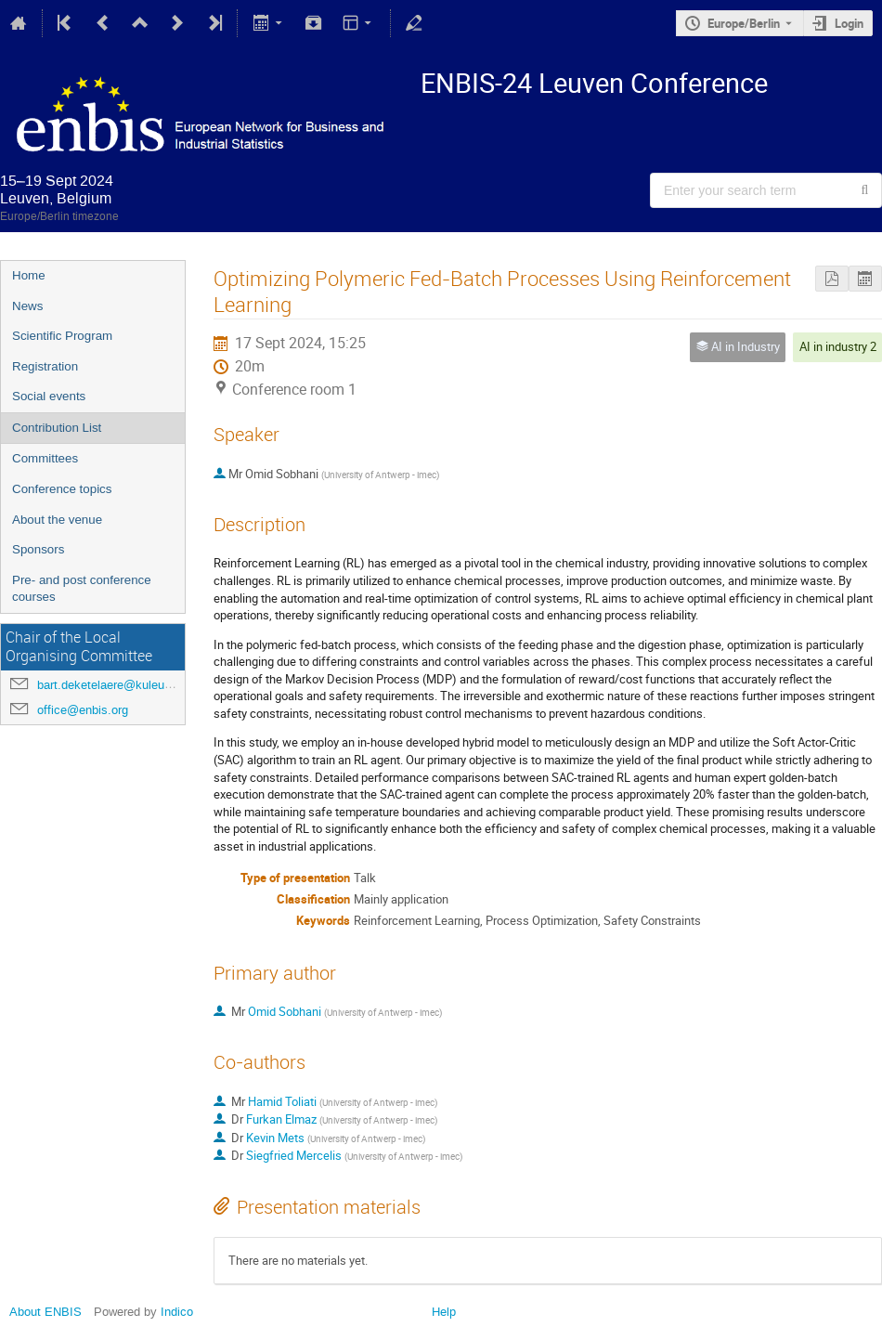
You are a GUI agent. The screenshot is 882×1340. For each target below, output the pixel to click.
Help (444, 1312)
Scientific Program (62, 336)
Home (28, 275)
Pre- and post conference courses (81, 589)
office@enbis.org (82, 710)
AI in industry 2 (837, 346)
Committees (45, 458)
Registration (45, 366)
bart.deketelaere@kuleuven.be (119, 685)
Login (849, 23)
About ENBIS (45, 1312)
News (27, 306)
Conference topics (61, 489)
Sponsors (38, 549)
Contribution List (56, 428)
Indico (177, 1312)
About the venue (57, 520)
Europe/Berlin (743, 23)
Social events (48, 396)
